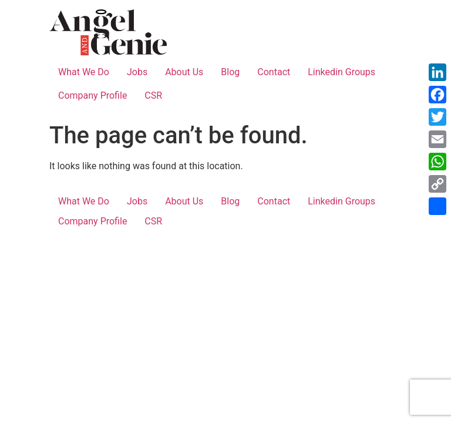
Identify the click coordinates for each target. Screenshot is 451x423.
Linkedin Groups (341, 72)
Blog (230, 72)
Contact (273, 72)
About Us (184, 72)
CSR (153, 95)
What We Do (83, 72)
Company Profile (92, 95)
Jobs (137, 72)
